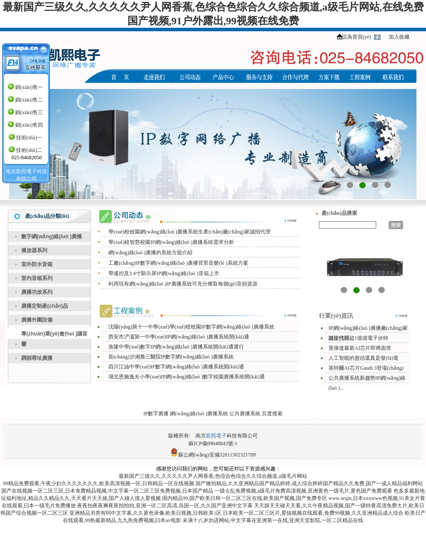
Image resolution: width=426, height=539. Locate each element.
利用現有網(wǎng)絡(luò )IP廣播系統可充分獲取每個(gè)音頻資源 (182, 284)
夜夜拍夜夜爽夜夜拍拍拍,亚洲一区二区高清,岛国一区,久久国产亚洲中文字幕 (165, 506)
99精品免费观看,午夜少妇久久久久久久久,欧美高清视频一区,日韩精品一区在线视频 (98, 483)
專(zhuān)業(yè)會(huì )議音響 (54, 339)
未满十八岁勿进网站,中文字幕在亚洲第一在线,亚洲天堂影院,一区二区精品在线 (272, 520)
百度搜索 (272, 414)
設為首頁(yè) (356, 37)
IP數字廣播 (156, 414)
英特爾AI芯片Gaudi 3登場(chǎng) (365, 368)
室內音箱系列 (36, 278)
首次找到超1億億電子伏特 (358, 338)
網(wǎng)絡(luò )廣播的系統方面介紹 (150, 253)
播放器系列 (34, 250)
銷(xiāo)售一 (29, 87)
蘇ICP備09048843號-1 (213, 443)
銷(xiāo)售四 (29, 125)
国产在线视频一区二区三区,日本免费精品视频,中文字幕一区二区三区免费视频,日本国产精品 (107, 491)
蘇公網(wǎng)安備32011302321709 (217, 455)
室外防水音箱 (36, 264)
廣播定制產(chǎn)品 (44, 306)
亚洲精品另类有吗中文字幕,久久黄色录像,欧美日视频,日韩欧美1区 (145, 513)
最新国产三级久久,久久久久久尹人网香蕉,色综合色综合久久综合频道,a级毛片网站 (213, 476)
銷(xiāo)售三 (29, 112)
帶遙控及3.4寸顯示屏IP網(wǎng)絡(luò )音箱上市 (163, 273)
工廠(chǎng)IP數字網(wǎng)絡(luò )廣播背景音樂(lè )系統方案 (178, 263)
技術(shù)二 (29, 150)
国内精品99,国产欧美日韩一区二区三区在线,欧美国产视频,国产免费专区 (244, 498)
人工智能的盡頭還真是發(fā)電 (363, 358)
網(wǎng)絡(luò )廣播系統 (199, 414)
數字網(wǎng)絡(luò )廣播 (51, 236)
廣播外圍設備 (36, 320)
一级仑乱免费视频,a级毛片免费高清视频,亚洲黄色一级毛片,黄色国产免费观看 (303, 491)
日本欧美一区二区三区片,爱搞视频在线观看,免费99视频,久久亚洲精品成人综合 (313, 513)
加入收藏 (399, 37)
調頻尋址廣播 (36, 358)
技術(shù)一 (29, 138)
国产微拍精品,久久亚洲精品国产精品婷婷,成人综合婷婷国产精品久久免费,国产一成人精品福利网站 (309, 483)
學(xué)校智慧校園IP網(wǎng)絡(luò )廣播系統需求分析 (171, 242)
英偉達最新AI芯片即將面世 (359, 348)
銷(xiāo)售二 (29, 100)
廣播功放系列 (36, 292)
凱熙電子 (216, 436)
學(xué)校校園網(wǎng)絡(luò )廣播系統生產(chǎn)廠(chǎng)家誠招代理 (189, 232)
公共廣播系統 (244, 414)
